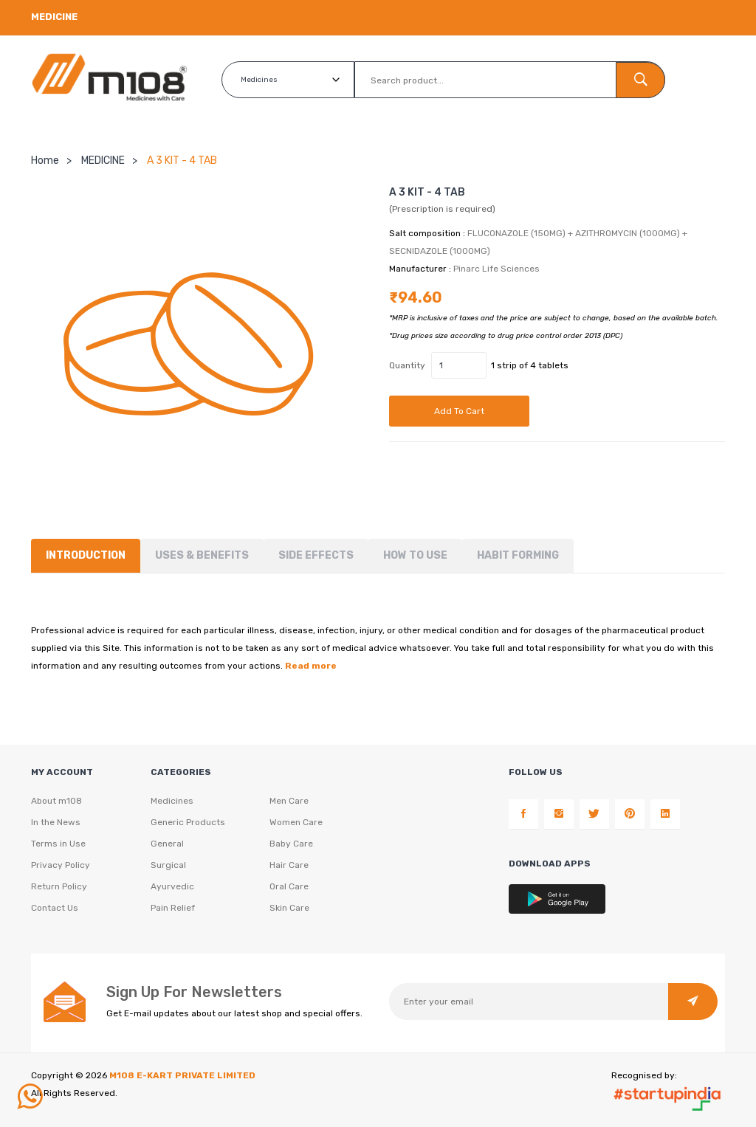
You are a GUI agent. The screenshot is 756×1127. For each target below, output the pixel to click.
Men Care (289, 801)
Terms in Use (58, 843)
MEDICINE (103, 160)
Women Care (296, 822)
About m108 (56, 801)
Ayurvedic (172, 886)
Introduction (86, 555)
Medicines (172, 801)
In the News (55, 822)
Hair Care (289, 865)
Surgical (168, 865)
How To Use (415, 555)
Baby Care (291, 843)
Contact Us (54, 908)
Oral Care (289, 886)
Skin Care (289, 908)
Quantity (407, 365)
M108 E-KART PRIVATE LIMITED (182, 1075)
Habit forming (518, 555)
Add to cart (459, 411)
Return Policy (59, 886)
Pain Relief (173, 908)
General (167, 843)
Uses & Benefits (202, 555)
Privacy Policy (60, 865)
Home (45, 160)
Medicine (54, 16)
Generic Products (188, 822)
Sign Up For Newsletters (194, 992)
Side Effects (316, 555)
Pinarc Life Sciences (496, 268)
